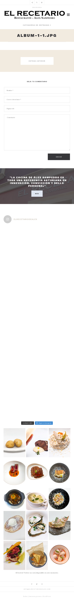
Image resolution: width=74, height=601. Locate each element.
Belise (25, 596)
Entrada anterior (37, 61)
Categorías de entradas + (37, 25)
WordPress (47, 596)
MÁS (37, 193)
